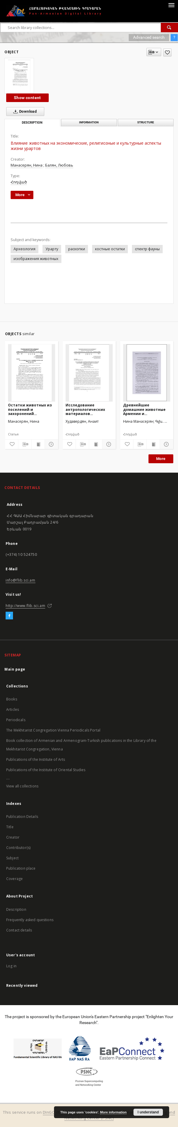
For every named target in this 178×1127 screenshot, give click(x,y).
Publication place (21, 868)
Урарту (51, 248)
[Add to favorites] (167, 52)
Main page (14, 669)
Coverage (14, 878)
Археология (24, 248)
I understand (148, 1112)
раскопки (76, 248)
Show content (27, 97)
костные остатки (110, 248)
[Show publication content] (38, 444)
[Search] (169, 27)
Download (24, 111)
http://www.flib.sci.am (25, 605)
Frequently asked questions (29, 919)
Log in (11, 965)
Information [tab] (89, 122)
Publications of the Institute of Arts (35, 759)
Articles (12, 709)
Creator (12, 837)
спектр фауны (147, 248)
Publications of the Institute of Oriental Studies (45, 769)
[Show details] (50, 444)
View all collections (22, 786)
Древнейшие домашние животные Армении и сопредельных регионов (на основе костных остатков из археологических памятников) (144, 409)
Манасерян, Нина (27, 165)
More (161, 458)
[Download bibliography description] (24, 444)
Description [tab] (32, 123)
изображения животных (36, 258)
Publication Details (22, 816)
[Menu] (171, 4)
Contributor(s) (18, 847)
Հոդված (19, 182)
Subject (12, 857)
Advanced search (149, 37)
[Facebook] (9, 616)
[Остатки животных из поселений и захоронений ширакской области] (31, 372)
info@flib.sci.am (20, 580)
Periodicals (15, 719)
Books (11, 699)
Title (10, 826)
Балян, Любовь (59, 165)
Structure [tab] (145, 122)
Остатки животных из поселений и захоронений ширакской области (30, 409)
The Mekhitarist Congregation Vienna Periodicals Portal (53, 730)
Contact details (19, 930)
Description (16, 909)
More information (113, 1112)
